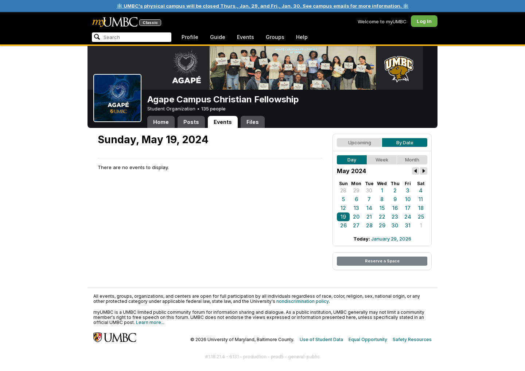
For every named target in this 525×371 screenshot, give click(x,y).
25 (421, 217)
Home (161, 122)
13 (356, 208)
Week (382, 160)
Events (245, 37)
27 (356, 225)
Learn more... (150, 322)
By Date (404, 142)
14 (369, 208)
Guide (217, 37)
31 (408, 225)
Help (302, 37)
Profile (190, 37)
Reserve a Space (382, 260)
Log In (424, 21)
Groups (275, 37)
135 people (213, 109)
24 (407, 217)
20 (356, 217)
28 (343, 190)
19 (343, 217)
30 (369, 190)
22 (382, 217)
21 (369, 217)
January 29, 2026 (391, 239)
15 (382, 208)
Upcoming (359, 142)
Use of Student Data (321, 339)
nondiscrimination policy (302, 301)
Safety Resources (412, 339)
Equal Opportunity (368, 339)
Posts (191, 122)
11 (421, 199)
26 (343, 225)
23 (395, 217)
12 (343, 208)
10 (408, 199)
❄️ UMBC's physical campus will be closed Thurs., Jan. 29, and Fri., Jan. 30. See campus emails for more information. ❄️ (263, 6)
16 (395, 208)
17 (408, 208)
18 (421, 208)
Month (412, 160)
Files (252, 122)
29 (356, 190)
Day (351, 160)
